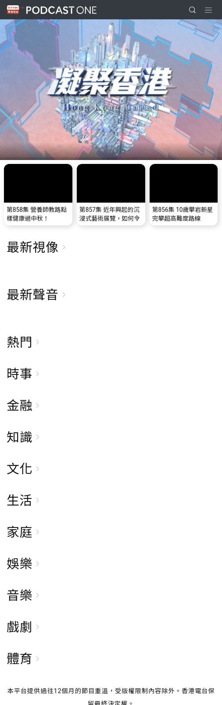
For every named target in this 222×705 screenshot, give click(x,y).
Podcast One (61, 10)
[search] (192, 9)
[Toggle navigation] (208, 10)
